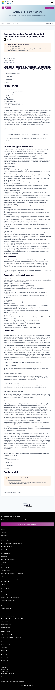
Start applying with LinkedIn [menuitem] (13, 73)
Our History (4, 535)
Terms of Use (4, 669)
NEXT (2, 576)
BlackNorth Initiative (42, 414)
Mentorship (5, 556)
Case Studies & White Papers (9, 616)
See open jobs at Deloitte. (14, 46)
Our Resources (6, 645)
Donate (3, 592)
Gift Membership (6, 608)
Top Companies (6, 627)
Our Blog (4, 647)
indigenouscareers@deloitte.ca (12, 422)
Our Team (3, 538)
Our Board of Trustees (6, 540)
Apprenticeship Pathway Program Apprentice (12, 573)
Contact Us (4, 658)
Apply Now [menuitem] (9, 76)
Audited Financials (6, 546)
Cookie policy (30, 509)
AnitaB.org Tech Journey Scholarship (11, 637)
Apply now (6, 82)
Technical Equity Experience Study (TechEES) (13, 619)
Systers (4, 606)
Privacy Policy (4, 667)
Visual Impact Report (6, 624)
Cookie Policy (4, 671)
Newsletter (4, 660)
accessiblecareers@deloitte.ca (34, 417)
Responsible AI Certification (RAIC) (9, 579)
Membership (5, 568)
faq (49, 8)
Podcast (4, 650)
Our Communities (5, 603)
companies (15, 23)
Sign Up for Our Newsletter (27, 524)
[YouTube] (27, 685)
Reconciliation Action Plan (25, 414)
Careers (4, 549)
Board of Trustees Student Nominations (11, 543)
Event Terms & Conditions (7, 673)
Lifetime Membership (6, 570)
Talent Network (5, 565)
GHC (3, 584)
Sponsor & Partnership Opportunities (10, 597)
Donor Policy (4, 677)
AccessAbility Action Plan (11, 414)
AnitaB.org (21, 681)
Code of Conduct (5, 675)
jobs (8, 23)
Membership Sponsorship (8, 600)
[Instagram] (3, 8)
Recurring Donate (5, 594)
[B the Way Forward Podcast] (33, 685)
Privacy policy (23, 509)
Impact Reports (5, 621)
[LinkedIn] (9, 8)
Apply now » (7, 72)
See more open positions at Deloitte (12, 492)
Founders (3, 562)
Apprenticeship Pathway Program (9, 559)
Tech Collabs (5, 581)
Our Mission (4, 532)
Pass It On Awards (6, 634)
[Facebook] (6, 8)
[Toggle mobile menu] (52, 2)
